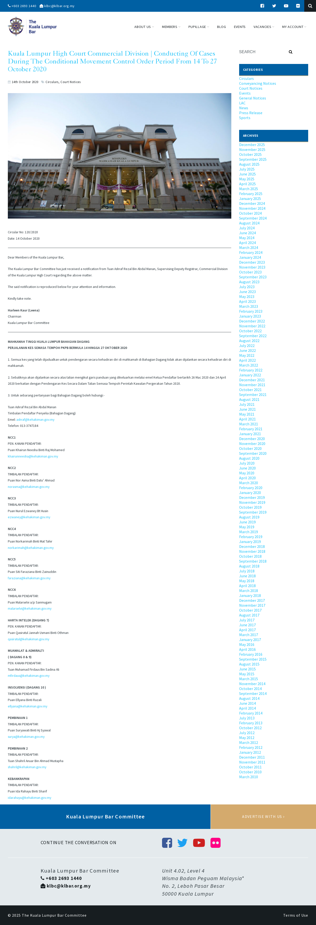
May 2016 (246, 644)
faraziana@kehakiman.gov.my (29, 578)
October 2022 (250, 330)
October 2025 (250, 154)
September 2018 (253, 561)
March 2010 (248, 776)
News (243, 107)
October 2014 (250, 688)
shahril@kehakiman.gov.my (27, 767)
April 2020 (247, 477)
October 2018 (250, 556)
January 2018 (250, 595)
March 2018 (248, 590)
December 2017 (252, 600)
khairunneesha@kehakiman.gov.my (33, 456)
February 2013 (250, 722)
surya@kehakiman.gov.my (26, 737)
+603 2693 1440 (22, 6)
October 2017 (250, 610)
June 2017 (247, 624)
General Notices (252, 98)
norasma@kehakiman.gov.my (28, 487)
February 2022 (250, 370)
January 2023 (250, 316)
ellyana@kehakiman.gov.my (27, 706)
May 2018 (246, 580)
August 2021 (249, 399)
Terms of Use (295, 915)
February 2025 (250, 193)
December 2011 (252, 757)
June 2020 (247, 468)
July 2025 (247, 169)
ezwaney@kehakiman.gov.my (29, 517)
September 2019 (253, 512)
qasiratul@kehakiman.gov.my (28, 639)
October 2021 (250, 389)
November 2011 (252, 762)
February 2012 (250, 747)
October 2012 (250, 727)
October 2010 (250, 771)
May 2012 (246, 737)
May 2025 (246, 178)
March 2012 (248, 742)
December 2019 (252, 497)
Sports (244, 117)
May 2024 (246, 237)
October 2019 (250, 507)
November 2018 (252, 551)
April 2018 (247, 585)
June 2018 (247, 575)
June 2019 (247, 521)
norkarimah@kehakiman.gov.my (31, 548)
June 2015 (247, 668)
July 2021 (247, 404)
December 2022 (252, 321)
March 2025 (248, 188)
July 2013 (247, 717)
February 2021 (250, 428)
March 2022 (248, 365)
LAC (242, 102)
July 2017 (247, 619)
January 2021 (250, 433)
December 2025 (252, 144)
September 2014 (253, 693)
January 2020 (250, 492)
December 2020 (252, 438)
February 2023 (250, 311)
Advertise (263, 816)
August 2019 (249, 517)
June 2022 (247, 350)
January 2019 (250, 541)
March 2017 (248, 634)
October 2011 (250, 767)
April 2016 (247, 649)
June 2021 (247, 409)
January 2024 (250, 257)
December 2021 (252, 379)
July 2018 (247, 570)
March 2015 (248, 678)
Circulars (52, 82)
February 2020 (250, 487)
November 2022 (252, 325)
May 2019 (246, 526)
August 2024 (249, 223)
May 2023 (246, 296)
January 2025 (250, 198)
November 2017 (252, 605)
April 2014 (247, 708)
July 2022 (247, 345)
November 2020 (252, 443)
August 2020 (249, 458)
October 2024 (250, 213)
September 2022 (253, 335)
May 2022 (246, 355)
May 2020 (246, 472)
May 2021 (246, 414)
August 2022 (249, 340)
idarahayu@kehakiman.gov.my (29, 798)
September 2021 (253, 394)
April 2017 (247, 629)
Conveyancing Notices (257, 83)
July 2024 (247, 227)
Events (245, 93)
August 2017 (249, 615)
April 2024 (247, 242)
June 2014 (247, 703)
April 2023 (247, 301)
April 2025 (247, 183)
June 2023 (247, 291)
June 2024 (247, 232)
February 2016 (250, 654)
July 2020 (247, 463)
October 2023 (250, 272)
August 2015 (249, 664)
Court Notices (70, 82)
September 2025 (253, 159)
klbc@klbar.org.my (57, 6)
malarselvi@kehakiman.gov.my (29, 608)
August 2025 (249, 164)
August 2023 (249, 281)
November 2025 (252, 149)
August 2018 (249, 566)
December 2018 (252, 546)
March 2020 (248, 482)
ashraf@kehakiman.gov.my (35, 420)
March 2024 (248, 247)
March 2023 (248, 306)
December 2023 (252, 262)
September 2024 (253, 218)
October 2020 (250, 448)
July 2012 (247, 732)
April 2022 (247, 360)
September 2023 (253, 276)
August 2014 (249, 698)
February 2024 (250, 252)
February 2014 (250, 713)
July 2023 (247, 286)
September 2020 (253, 453)
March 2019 (248, 531)
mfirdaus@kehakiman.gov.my (28, 676)
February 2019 (250, 536)
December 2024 (252, 203)
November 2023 (252, 267)
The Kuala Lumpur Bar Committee (54, 915)
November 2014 (252, 683)
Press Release (250, 112)
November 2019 (252, 502)
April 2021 (247, 419)
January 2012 (250, 752)
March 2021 (248, 423)
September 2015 (253, 659)
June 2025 (247, 174)
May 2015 (246, 673)
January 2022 (250, 374)
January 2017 (250, 639)
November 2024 (252, 208)
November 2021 (252, 384)
